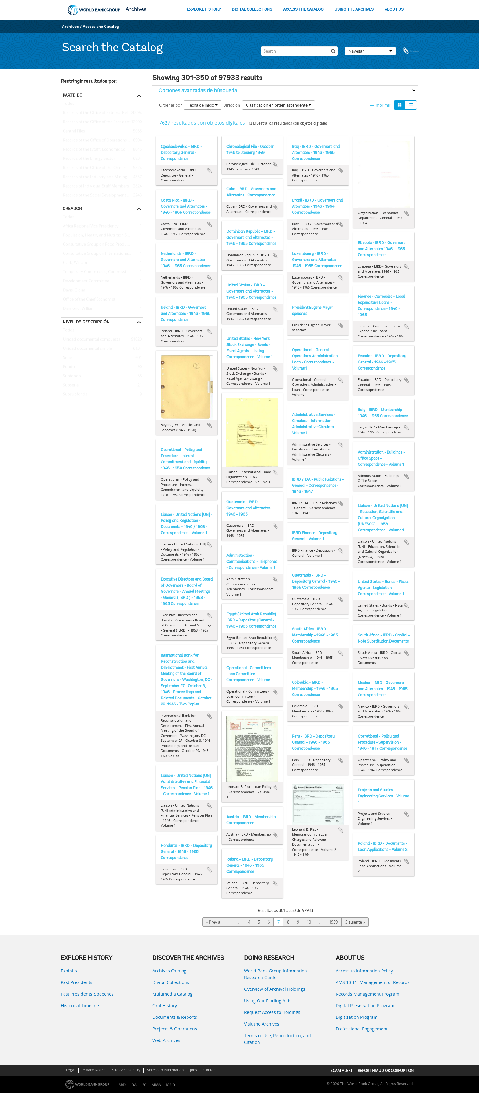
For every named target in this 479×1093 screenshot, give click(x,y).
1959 (333, 922)
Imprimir (380, 105)
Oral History (164, 1005)
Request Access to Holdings (272, 1012)
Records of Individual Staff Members (95, 186)
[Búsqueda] (333, 51)
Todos (68, 104)
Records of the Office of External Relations (100, 113)
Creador (72, 209)
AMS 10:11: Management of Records (373, 982)
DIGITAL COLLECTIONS (252, 10)
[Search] (299, 51)
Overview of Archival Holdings (274, 989)
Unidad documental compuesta (90, 339)
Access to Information (165, 1070)
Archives (136, 10)
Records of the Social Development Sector (100, 195)
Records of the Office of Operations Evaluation (102, 140)
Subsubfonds (74, 394)
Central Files (73, 131)
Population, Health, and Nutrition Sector (98, 235)
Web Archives (166, 1040)
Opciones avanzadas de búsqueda (198, 90)
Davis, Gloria (73, 290)
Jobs (193, 1070)
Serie (66, 358)
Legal (70, 1070)
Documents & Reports (174, 1017)
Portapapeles (410, 51)
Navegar (370, 51)
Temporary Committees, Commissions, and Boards (102, 272)
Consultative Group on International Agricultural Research (102, 253)
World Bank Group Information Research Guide (275, 974)
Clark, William (74, 263)
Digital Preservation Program (365, 1005)
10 (309, 922)
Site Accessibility (126, 1070)
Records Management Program (367, 994)
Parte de (72, 95)
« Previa (213, 922)
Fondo (68, 367)
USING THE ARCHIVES (354, 10)
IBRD (121, 1085)
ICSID (170, 1085)
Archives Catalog (169, 971)
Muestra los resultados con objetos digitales (288, 123)
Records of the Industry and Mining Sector (100, 177)
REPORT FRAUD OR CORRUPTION (386, 1070)
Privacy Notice (94, 1070)
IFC (144, 1085)
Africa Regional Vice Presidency (90, 226)
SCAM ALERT (342, 1070)
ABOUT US (394, 10)
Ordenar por (170, 105)
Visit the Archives (261, 1024)
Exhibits (69, 971)
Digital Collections (170, 982)
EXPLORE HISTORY (204, 10)
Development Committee (85, 281)
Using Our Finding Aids (267, 1001)
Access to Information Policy (364, 971)
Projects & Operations (174, 1029)
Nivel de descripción (86, 322)
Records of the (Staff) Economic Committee (101, 149)
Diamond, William (78, 308)
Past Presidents (76, 982)
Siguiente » (355, 922)
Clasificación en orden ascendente (278, 105)
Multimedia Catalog (172, 994)
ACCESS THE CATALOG (303, 10)
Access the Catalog (101, 26)
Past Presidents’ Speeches (87, 994)
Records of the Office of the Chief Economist (102, 168)
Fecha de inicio (203, 105)
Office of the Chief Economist (88, 299)
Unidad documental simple (86, 348)
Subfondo (71, 376)
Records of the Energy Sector (88, 158)
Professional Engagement (362, 1029)
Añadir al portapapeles (210, 171)
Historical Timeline (80, 1005)
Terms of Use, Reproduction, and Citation (277, 1039)
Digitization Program (357, 1017)
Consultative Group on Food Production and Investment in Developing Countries (102, 244)
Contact (210, 1070)
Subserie (70, 385)
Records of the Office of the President (96, 122)
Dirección (231, 105)
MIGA (156, 1085)
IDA (133, 1085)
